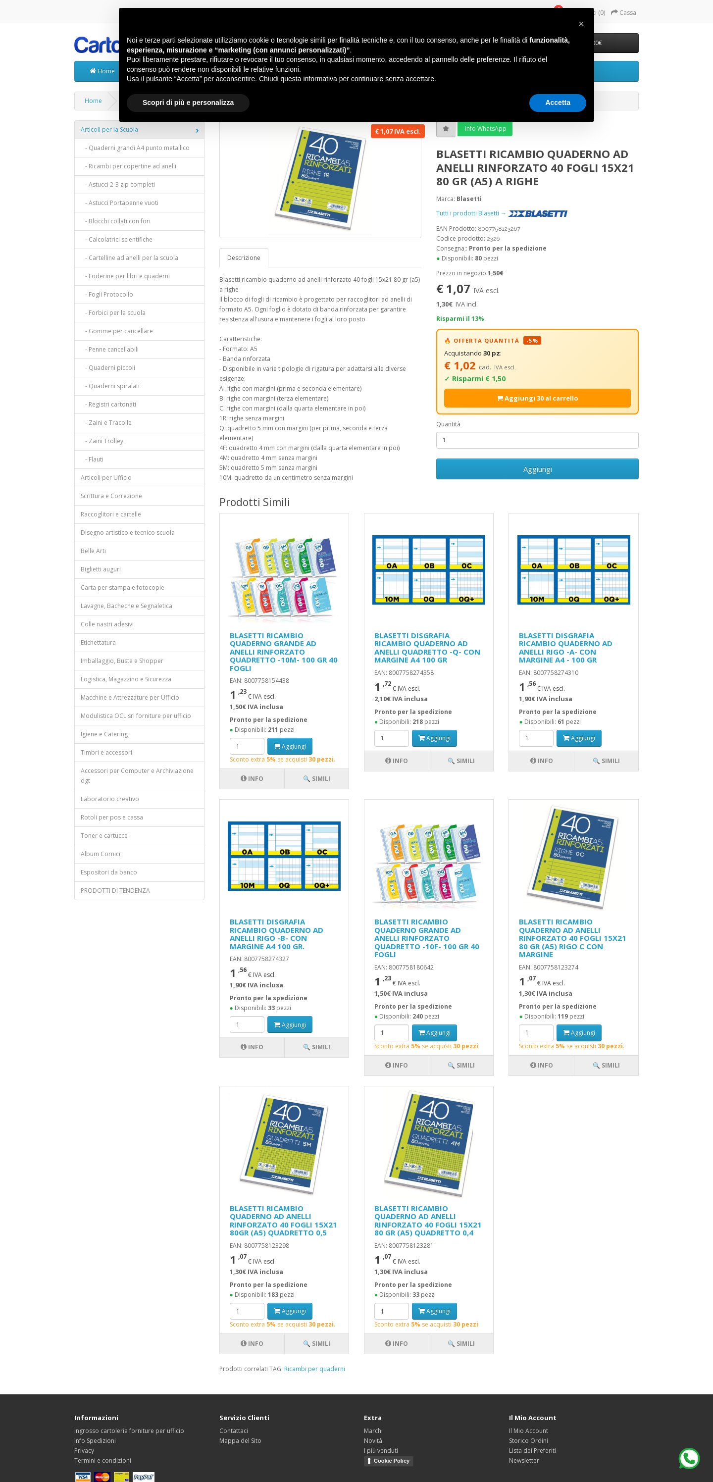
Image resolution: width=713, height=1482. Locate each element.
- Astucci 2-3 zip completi (118, 184)
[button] (581, 24)
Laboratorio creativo (110, 799)
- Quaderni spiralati (110, 386)
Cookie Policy (391, 1461)
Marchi (373, 1431)
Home (102, 71)
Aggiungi (537, 469)
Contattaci (233, 1431)
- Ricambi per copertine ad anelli (128, 166)
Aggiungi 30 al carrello (537, 398)
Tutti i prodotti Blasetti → (501, 213)
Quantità (448, 424)
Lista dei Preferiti (532, 1450)
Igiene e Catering (104, 734)
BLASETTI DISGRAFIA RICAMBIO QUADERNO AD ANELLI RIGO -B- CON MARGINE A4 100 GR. (276, 934)
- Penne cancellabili (110, 349)
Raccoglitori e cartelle (111, 514)
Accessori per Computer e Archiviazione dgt (137, 776)
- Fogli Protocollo (107, 294)
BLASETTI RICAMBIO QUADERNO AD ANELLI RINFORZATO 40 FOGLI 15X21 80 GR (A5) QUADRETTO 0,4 (428, 1220)
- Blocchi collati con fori (116, 221)
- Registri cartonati (108, 404)
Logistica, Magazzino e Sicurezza (126, 679)
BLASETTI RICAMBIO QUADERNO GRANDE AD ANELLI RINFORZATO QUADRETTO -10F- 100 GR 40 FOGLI (426, 938)
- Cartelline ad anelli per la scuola (129, 258)
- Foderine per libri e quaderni (125, 276)
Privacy (84, 1450)
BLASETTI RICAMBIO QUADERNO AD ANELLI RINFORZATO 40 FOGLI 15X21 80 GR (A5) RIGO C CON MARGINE (572, 938)
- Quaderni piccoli (108, 367)
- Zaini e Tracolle (106, 422)
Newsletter (524, 1460)
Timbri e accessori (106, 752)
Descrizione (243, 258)
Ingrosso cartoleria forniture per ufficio (129, 1431)
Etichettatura (98, 642)
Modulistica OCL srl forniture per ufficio (136, 716)
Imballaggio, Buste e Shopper (122, 661)
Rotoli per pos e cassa (112, 817)
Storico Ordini (528, 1440)
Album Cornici (100, 854)
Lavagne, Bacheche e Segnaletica (126, 606)
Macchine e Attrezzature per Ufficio (130, 697)
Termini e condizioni (102, 1460)
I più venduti (381, 1450)
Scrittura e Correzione (111, 496)
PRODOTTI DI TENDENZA (115, 890)
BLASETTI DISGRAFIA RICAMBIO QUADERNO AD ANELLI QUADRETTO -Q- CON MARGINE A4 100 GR (427, 647)
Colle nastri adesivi (107, 624)
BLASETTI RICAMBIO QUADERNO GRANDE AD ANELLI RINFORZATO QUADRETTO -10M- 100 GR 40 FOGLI (284, 651)
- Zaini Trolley (102, 441)
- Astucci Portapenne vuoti (119, 203)
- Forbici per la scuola (113, 312)
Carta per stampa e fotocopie (122, 587)
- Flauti (92, 459)
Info (252, 778)
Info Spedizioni (95, 1440)
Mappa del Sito (240, 1440)
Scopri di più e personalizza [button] (188, 102)
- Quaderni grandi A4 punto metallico (135, 148)
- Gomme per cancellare (117, 331)
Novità (373, 1440)
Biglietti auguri (101, 569)
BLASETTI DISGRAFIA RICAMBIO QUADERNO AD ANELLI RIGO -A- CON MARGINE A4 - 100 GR (565, 647)
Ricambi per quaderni (314, 1369)
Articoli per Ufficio (106, 477)
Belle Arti (93, 551)
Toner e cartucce (104, 835)
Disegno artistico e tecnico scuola (128, 532)
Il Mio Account (528, 1431)
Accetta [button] (557, 102)
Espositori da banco (109, 872)
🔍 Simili (316, 778)
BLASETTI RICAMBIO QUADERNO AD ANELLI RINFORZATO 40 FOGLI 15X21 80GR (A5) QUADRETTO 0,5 (283, 1220)
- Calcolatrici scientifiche (117, 239)
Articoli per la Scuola (109, 129)
